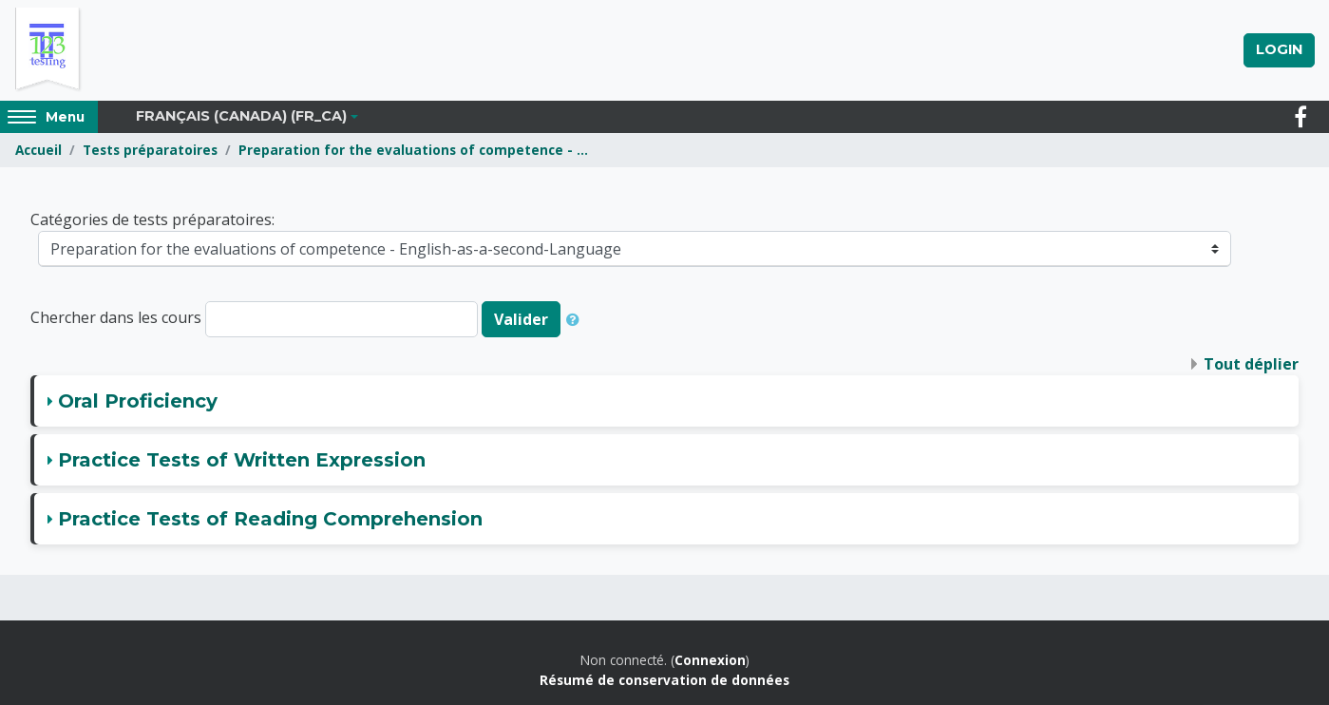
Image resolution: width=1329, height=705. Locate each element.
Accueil (38, 150)
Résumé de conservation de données (664, 680)
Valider (521, 319)
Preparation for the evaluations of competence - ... (413, 150)
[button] (576, 319)
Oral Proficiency (138, 401)
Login (1279, 49)
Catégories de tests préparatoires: (152, 219)
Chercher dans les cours (115, 318)
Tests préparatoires (150, 150)
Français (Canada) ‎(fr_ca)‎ (241, 115)
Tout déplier (1251, 363)
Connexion (710, 660)
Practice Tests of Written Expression (242, 459)
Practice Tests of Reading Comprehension (270, 518)
